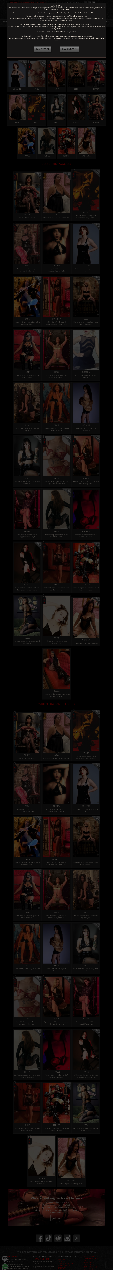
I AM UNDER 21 (69, 49)
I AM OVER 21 (42, 49)
